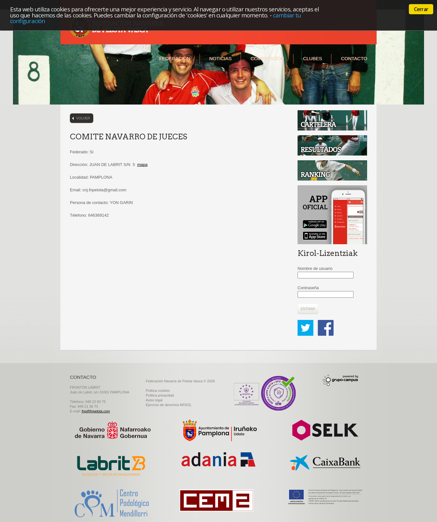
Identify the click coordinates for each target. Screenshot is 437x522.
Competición (267, 58)
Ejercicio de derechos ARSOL (169, 405)
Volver (83, 118)
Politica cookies (158, 390)
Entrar (308, 309)
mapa (142, 164)
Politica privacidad (160, 395)
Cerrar (421, 9)
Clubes (312, 58)
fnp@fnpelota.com (96, 411)
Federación (174, 58)
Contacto (354, 58)
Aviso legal (154, 400)
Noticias (220, 58)
